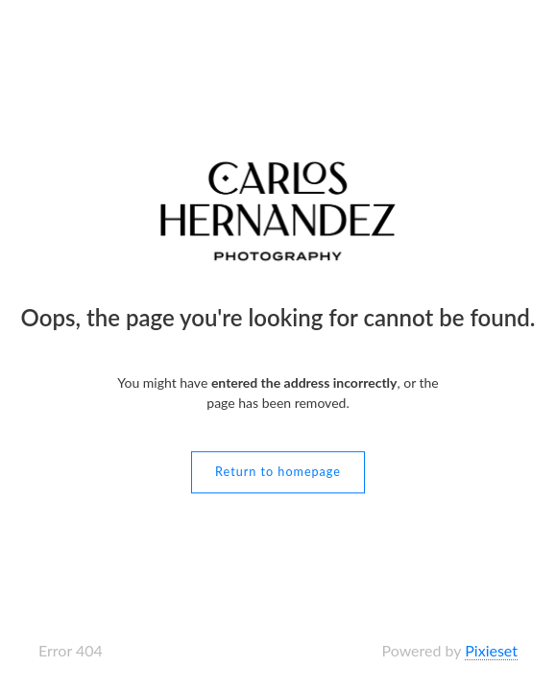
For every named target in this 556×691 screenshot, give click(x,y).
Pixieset (491, 650)
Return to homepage (278, 472)
